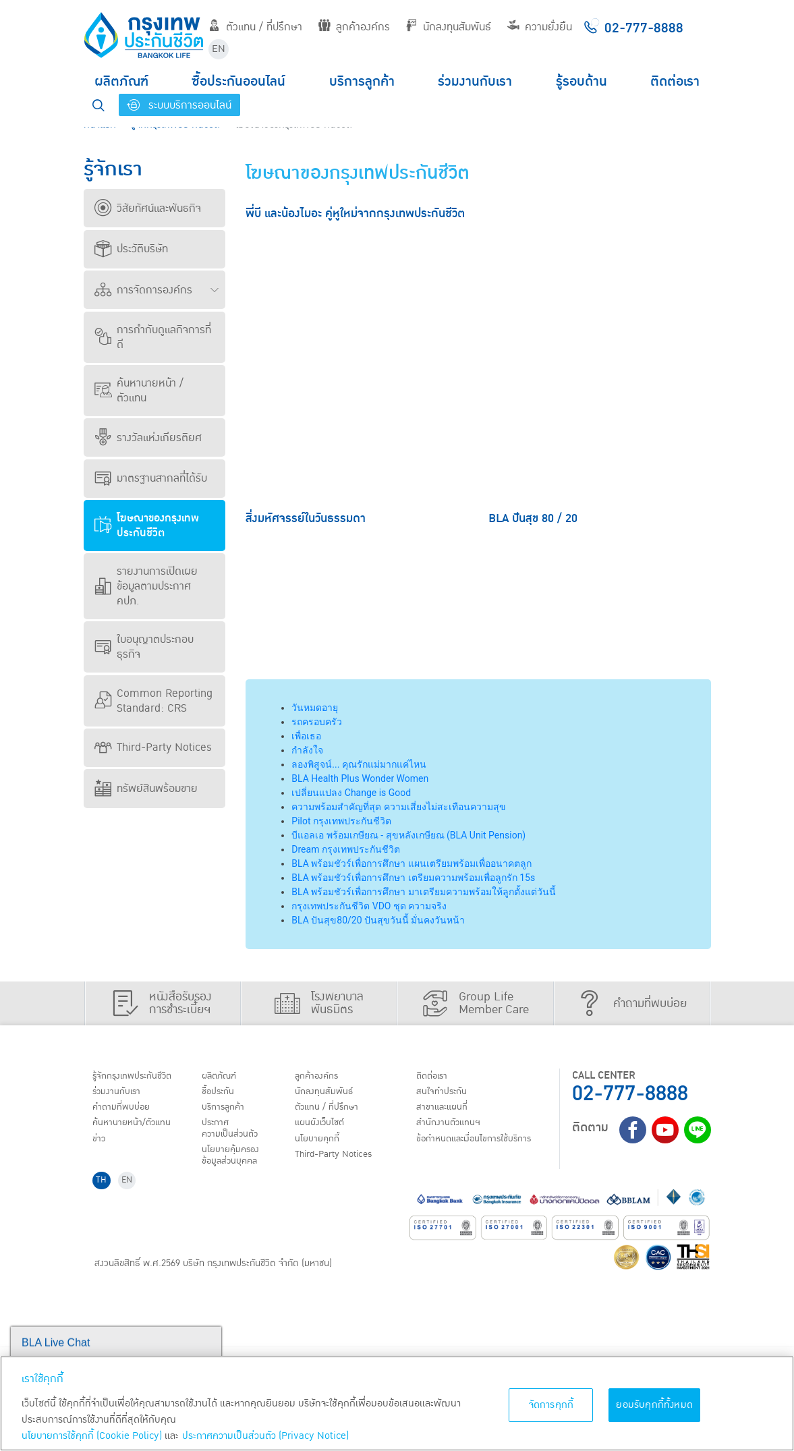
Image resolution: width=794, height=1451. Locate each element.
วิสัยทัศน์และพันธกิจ (147, 208)
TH (104, 1283)
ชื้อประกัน (295, 1094)
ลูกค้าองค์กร (354, 27)
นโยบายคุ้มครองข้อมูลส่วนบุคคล (310, 1151)
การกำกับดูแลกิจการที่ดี (152, 337)
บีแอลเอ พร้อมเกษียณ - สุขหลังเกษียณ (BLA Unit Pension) (408, 835)
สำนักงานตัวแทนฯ (130, 1232)
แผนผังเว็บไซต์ (487, 1128)
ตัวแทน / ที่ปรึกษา (255, 27)
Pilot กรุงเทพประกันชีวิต (341, 821)
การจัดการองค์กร (143, 290)
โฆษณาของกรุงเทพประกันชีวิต (146, 525)
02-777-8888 (630, 1094)
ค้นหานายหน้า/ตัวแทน (138, 1128)
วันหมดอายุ (314, 707)
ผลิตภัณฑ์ (121, 81)
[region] (397, 1403)
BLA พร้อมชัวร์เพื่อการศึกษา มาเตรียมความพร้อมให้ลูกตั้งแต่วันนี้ (423, 891)
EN (218, 49)
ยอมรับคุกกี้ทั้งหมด (654, 1405)
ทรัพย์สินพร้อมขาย (146, 788)
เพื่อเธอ (306, 736)
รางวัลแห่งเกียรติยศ (148, 438)
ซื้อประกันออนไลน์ (238, 81)
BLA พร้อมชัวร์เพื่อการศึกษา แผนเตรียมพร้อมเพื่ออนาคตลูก (411, 863)
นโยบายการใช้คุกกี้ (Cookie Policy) (92, 1436)
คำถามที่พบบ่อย (127, 1111)
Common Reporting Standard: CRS (153, 701)
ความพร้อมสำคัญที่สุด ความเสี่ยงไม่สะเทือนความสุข (398, 806)
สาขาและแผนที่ (124, 1215)
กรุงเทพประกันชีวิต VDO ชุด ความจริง (369, 906)
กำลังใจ (307, 750)
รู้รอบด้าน (581, 81)
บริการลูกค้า (362, 81)
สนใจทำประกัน (123, 1197)
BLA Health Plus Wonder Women (359, 778)
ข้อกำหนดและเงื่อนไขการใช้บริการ (148, 1255)
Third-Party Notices (153, 747)
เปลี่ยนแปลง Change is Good (351, 792)
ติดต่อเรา (675, 81)
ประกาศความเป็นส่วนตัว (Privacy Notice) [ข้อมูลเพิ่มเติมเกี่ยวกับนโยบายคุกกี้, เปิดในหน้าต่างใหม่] (265, 1436)
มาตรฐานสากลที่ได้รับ (150, 478)
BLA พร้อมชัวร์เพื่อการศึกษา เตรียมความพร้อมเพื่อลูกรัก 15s (413, 877)
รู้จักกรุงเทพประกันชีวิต (139, 1077)
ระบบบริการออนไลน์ (179, 105)
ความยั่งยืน (539, 27)
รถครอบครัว (316, 721)
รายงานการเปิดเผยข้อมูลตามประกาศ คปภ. (146, 586)
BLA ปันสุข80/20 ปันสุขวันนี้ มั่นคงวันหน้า (378, 920)
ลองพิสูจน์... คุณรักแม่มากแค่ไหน (358, 764)
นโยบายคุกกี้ (484, 1145)
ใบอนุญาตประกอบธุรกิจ (144, 647)
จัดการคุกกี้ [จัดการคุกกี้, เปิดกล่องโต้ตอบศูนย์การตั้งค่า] (551, 1405)
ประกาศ (324, 1128)
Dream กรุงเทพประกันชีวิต (345, 849)
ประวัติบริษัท (131, 249)
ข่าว (101, 1145)
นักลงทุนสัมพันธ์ (448, 27)
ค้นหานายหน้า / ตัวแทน (138, 390)
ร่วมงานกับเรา (475, 81)
